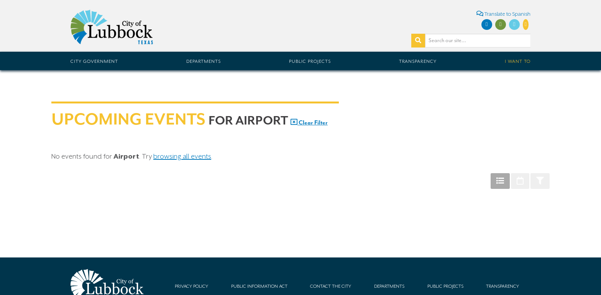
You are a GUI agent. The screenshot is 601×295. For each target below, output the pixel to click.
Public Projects (310, 61)
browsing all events (182, 156)
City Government (94, 61)
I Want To (517, 61)
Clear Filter (309, 122)
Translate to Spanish (503, 13)
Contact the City (330, 286)
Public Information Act (259, 286)
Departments (203, 61)
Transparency (418, 61)
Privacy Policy (191, 286)
